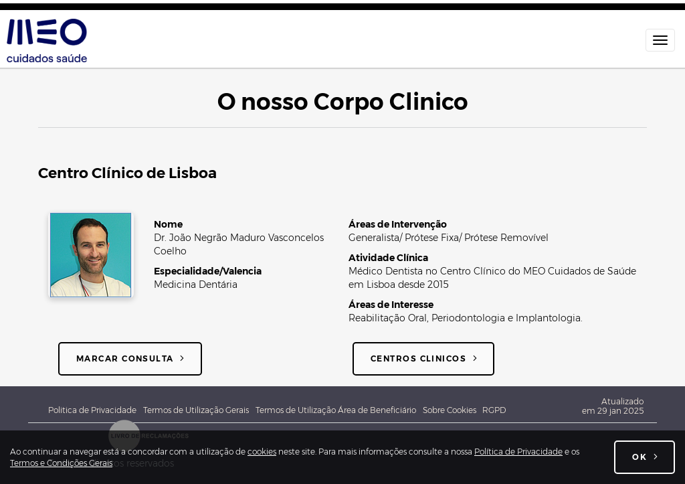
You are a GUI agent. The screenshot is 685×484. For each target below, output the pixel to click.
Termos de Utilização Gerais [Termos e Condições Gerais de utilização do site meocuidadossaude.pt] (196, 410)
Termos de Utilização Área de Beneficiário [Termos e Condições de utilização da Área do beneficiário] (336, 410)
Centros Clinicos (418, 358)
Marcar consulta (125, 358)
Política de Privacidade (518, 452)
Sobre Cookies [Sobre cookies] (452, 410)
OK (639, 457)
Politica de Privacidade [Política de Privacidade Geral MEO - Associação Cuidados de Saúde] (92, 410)
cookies (262, 452)
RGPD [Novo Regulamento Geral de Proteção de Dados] (494, 410)
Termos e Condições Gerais (61, 463)
